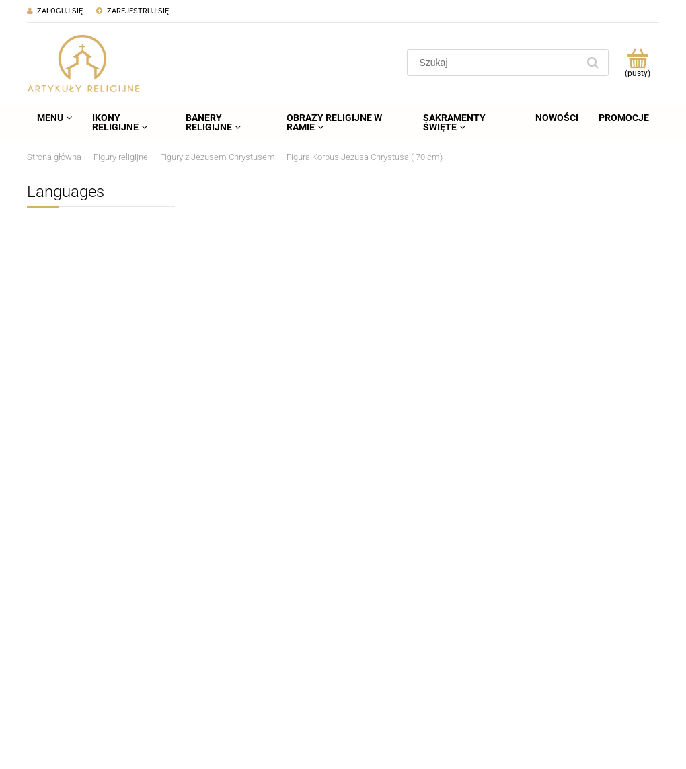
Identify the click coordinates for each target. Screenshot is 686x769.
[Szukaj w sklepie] (495, 62)
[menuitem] (54, 117)
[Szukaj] (592, 62)
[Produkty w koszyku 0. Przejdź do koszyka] (637, 62)
